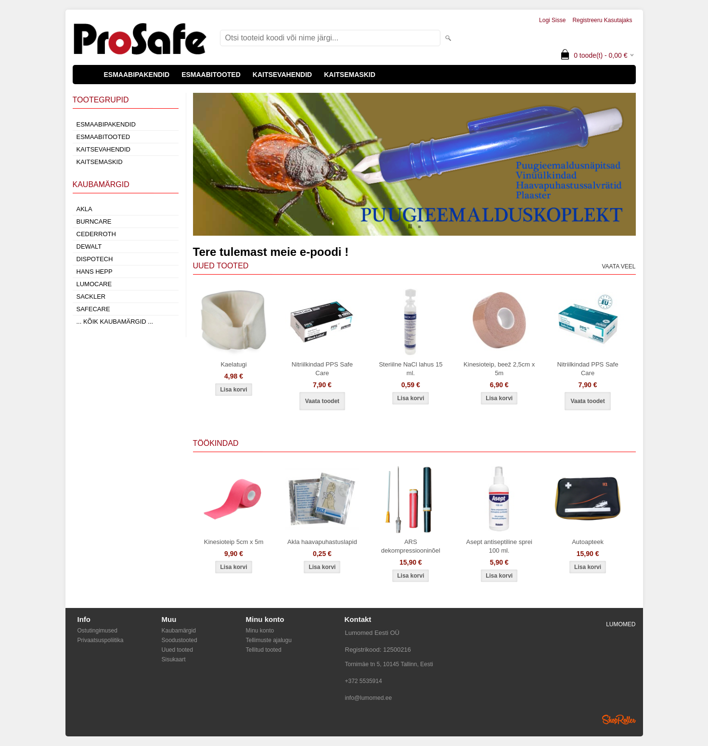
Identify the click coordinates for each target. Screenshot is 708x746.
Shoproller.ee (619, 719)
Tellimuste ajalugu (269, 640)
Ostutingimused (97, 630)
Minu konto (260, 630)
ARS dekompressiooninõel (410, 546)
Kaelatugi (233, 364)
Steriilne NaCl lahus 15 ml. (410, 369)
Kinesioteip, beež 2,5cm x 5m (499, 369)
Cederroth (96, 234)
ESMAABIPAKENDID (137, 74)
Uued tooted (177, 649)
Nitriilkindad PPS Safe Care (322, 369)
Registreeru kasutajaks (602, 20)
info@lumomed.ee (368, 698)
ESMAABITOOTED (211, 74)
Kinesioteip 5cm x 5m (234, 541)
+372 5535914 (363, 681)
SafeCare (93, 309)
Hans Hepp (95, 271)
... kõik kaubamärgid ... (115, 321)
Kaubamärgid (179, 630)
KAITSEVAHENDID (282, 74)
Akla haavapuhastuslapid (322, 541)
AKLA (84, 209)
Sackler (91, 296)
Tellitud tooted (264, 649)
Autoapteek (588, 541)
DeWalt (89, 246)
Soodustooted (179, 640)
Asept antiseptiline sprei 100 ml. (499, 546)
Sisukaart (174, 659)
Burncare (94, 221)
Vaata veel (618, 266)
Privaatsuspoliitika (100, 640)
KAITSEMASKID (349, 74)
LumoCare (94, 284)
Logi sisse (552, 20)
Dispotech (95, 259)
